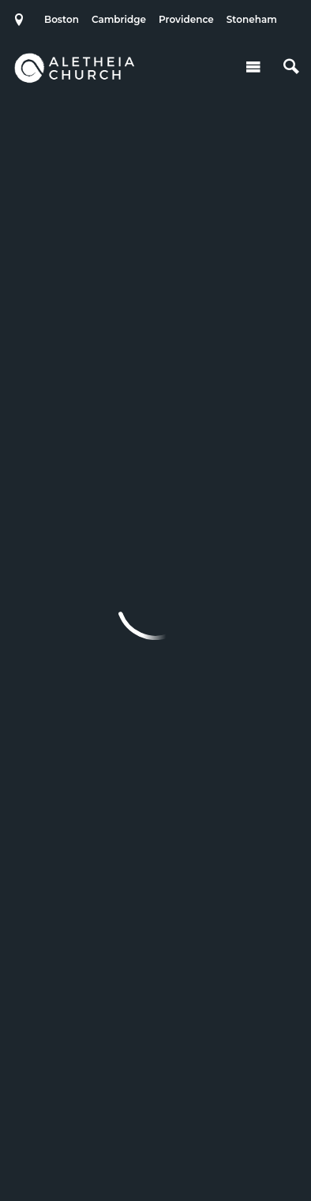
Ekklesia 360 (155, 1157)
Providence (186, 19)
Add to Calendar (145, 174)
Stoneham (252, 19)
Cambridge (119, 19)
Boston (61, 19)
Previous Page (123, 560)
